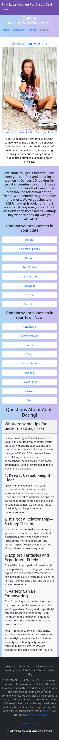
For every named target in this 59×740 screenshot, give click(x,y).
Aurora (29, 239)
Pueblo (29, 295)
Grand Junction (29, 276)
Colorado (18, 29)
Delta (29, 400)
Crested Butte (29, 363)
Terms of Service (36, 714)
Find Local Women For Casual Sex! (27, 4)
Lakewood (29, 286)
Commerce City (29, 336)
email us (48, 711)
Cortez (29, 345)
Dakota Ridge (29, 382)
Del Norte (29, 391)
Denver (32, 29)
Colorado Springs (29, 249)
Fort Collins (29, 267)
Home (5, 29)
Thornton (29, 304)
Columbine (29, 326)
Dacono (29, 372)
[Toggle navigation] (6, 11)
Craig (29, 354)
